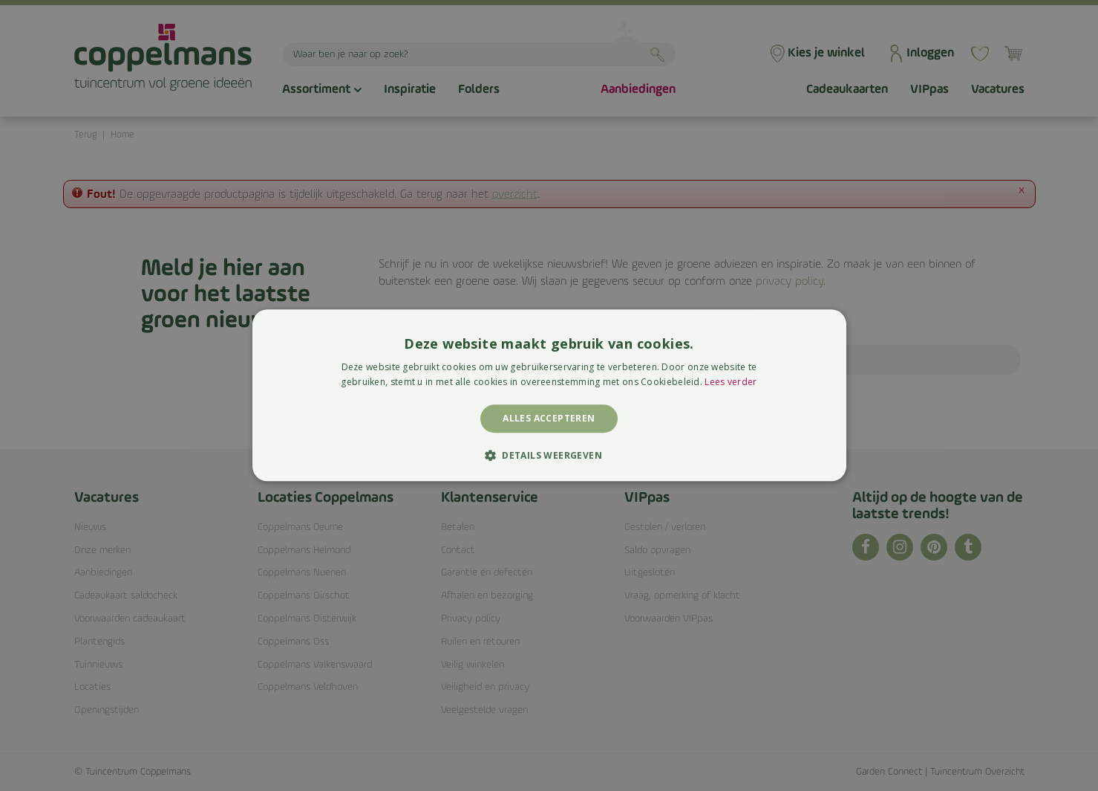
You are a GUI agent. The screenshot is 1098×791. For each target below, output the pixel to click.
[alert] (549, 395)
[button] (549, 455)
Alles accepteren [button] (549, 418)
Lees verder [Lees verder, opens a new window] (730, 382)
